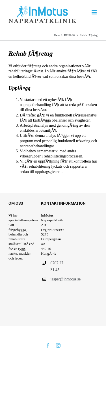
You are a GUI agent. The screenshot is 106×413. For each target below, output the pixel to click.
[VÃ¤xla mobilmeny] (95, 12)
